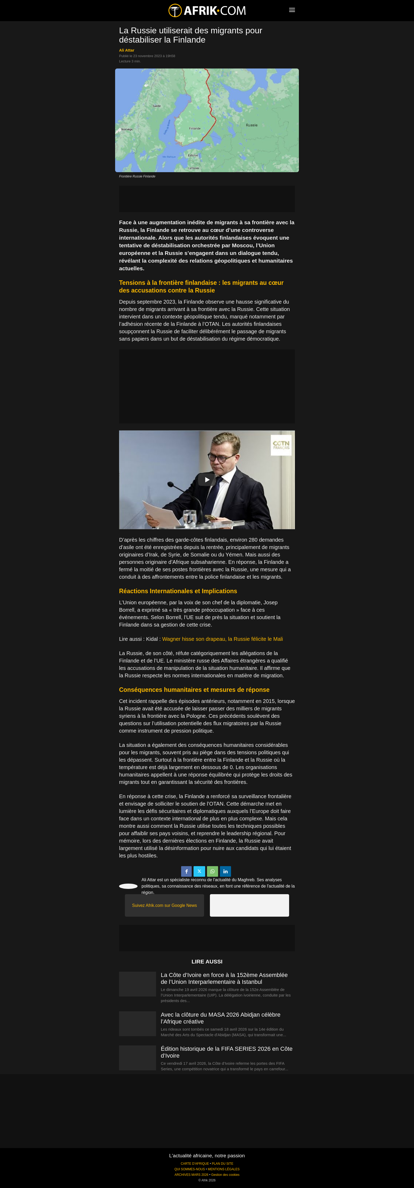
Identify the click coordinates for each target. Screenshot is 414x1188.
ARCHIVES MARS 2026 (191, 1175)
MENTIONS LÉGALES (223, 1169)
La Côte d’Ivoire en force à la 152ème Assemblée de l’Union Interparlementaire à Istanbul (224, 978)
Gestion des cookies (225, 1175)
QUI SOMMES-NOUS (190, 1169)
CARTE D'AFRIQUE (195, 1164)
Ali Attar (126, 50)
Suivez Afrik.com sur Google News (164, 905)
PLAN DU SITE (222, 1164)
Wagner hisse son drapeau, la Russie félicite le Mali (222, 639)
